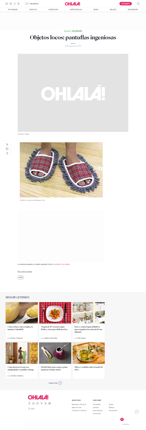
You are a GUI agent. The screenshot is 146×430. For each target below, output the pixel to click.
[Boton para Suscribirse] (125, 3)
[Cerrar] (122, 419)
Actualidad (13, 9)
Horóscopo (53, 9)
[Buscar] (138, 4)
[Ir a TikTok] (15, 4)
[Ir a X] (19, 4)
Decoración (133, 9)
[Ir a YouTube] (12, 3)
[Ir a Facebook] (30, 404)
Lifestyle (33, 9)
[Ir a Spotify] (50, 404)
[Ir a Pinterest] (42, 404)
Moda (96, 9)
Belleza (113, 9)
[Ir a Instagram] (8, 4)
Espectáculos (76, 9)
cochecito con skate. (61, 264)
